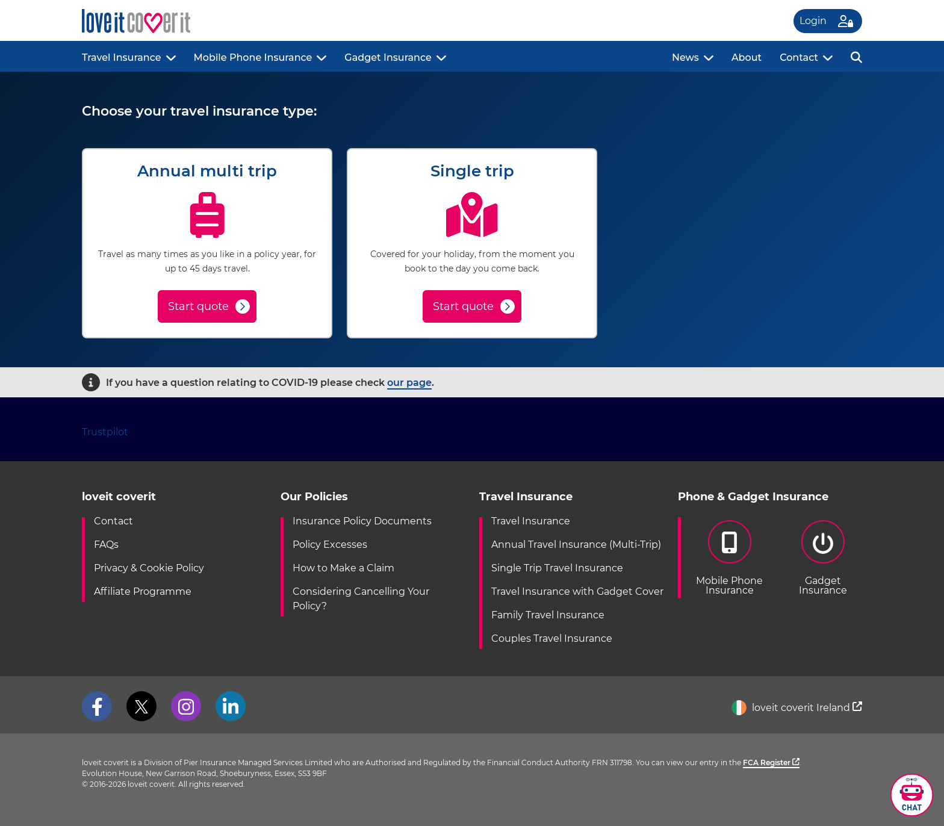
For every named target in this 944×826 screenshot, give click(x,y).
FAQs (106, 544)
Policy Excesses (330, 544)
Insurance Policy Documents (362, 521)
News (685, 57)
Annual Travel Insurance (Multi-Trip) (576, 544)
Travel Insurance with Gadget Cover (577, 591)
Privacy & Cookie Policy (149, 568)
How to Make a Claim (343, 568)
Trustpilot (105, 432)
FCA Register (771, 762)
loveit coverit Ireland (796, 707)
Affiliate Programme (142, 591)
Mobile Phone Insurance (253, 57)
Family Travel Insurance (547, 615)
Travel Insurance (121, 57)
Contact (799, 57)
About (746, 57)
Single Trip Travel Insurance (557, 568)
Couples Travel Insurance (551, 638)
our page (409, 382)
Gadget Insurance (387, 57)
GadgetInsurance (822, 558)
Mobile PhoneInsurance (729, 558)
